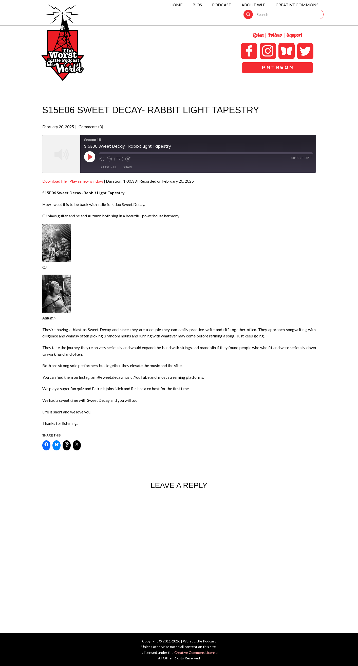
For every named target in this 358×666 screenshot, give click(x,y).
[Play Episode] (89, 156)
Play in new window (86, 181)
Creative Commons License (196, 652)
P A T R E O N (277, 67)
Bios (197, 4)
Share (128, 167)
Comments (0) (90, 126)
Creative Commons (297, 4)
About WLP (253, 4)
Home (175, 4)
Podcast (221, 4)
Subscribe (108, 167)
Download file (54, 181)
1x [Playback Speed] (118, 159)
